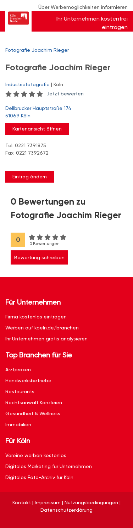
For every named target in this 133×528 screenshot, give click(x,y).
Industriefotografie (27, 84)
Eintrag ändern (29, 176)
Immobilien (18, 424)
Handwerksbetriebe (28, 380)
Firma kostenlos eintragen (36, 316)
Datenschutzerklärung (66, 510)
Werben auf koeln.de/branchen (42, 327)
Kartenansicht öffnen (37, 129)
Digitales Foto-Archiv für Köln (39, 477)
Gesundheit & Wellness (32, 413)
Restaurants (19, 391)
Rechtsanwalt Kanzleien (33, 402)
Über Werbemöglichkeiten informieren (83, 7)
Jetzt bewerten (65, 93)
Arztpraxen (18, 369)
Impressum (48, 502)
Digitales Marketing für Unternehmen (48, 466)
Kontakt (21, 502)
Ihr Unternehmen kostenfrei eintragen (92, 22)
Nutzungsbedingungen (91, 502)
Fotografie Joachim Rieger (37, 50)
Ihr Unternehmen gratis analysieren (46, 338)
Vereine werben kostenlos (35, 455)
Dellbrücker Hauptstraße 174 (63, 112)
